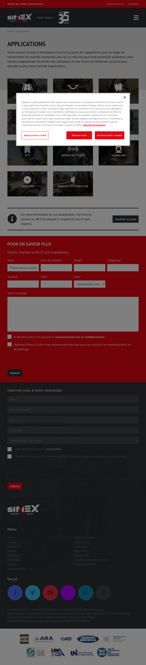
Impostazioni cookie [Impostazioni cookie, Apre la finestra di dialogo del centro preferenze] (35, 135)
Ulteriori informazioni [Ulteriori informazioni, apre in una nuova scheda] (94, 124)
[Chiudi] (125, 97)
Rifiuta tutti (79, 135)
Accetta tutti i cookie (109, 135)
